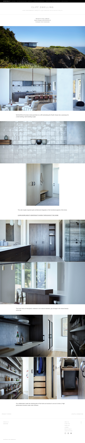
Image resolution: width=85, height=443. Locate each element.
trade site (67, 425)
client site (67, 423)
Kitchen (13, 1)
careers (67, 427)
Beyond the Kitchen (21, 1)
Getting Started (56, 1)
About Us (48, 1)
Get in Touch (65, 1)
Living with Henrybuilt (39, 1)
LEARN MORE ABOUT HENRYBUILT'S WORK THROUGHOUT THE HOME (38, 215)
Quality (30, 1)
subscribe (5, 423)
